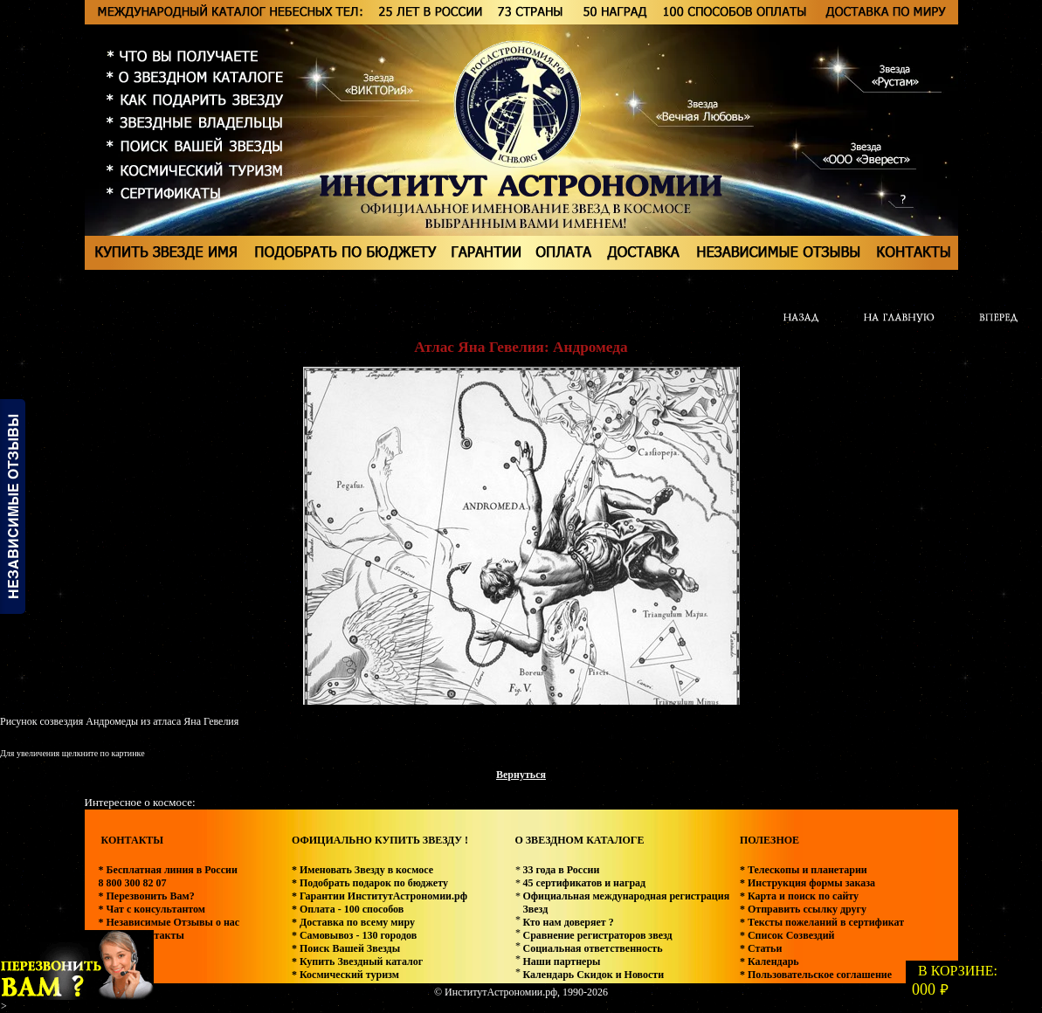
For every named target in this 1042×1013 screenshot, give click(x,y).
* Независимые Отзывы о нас (169, 922)
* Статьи (761, 948)
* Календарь (769, 961)
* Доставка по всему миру (353, 922)
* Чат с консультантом (152, 909)
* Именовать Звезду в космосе (362, 870)
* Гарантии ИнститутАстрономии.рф (379, 896)
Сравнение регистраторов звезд (597, 935)
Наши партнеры (561, 961)
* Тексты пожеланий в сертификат (822, 922)
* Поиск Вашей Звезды (346, 948)
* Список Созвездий (787, 935)
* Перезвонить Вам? (147, 896)
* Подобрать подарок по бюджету (370, 883)
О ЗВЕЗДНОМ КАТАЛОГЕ (579, 840)
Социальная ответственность (592, 948)
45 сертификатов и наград (583, 883)
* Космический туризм (345, 974)
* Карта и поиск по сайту (799, 896)
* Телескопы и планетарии (803, 870)
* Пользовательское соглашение (816, 974)
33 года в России (560, 870)
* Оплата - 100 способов (348, 909)
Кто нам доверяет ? (567, 922)
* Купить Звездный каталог (357, 961)
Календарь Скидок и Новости (593, 974)
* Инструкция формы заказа (807, 883)
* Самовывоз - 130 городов (354, 935)
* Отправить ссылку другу (803, 909)
